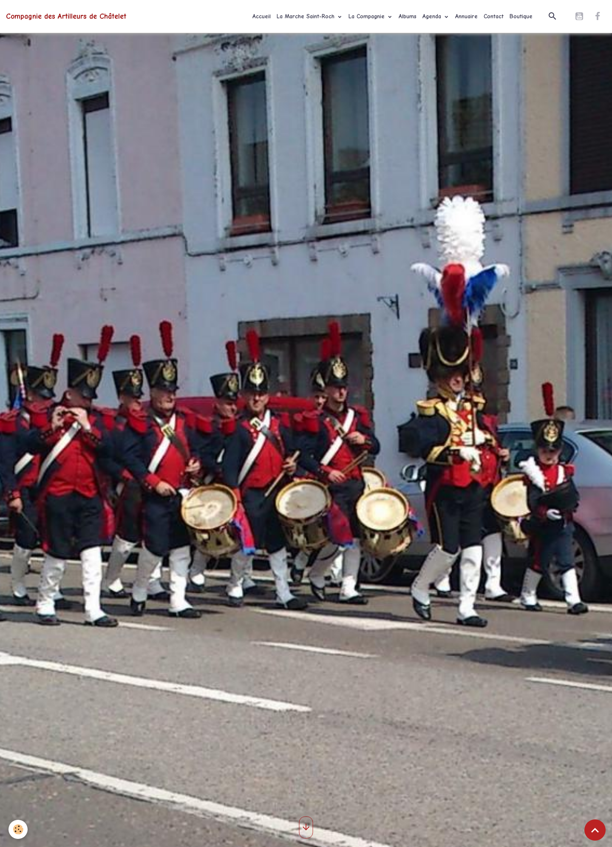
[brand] (66, 16)
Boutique (521, 16)
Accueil (261, 16)
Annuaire (466, 16)
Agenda (432, 16)
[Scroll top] (595, 830)
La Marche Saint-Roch (307, 16)
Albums (407, 16)
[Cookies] (18, 829)
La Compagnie (367, 16)
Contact (494, 16)
